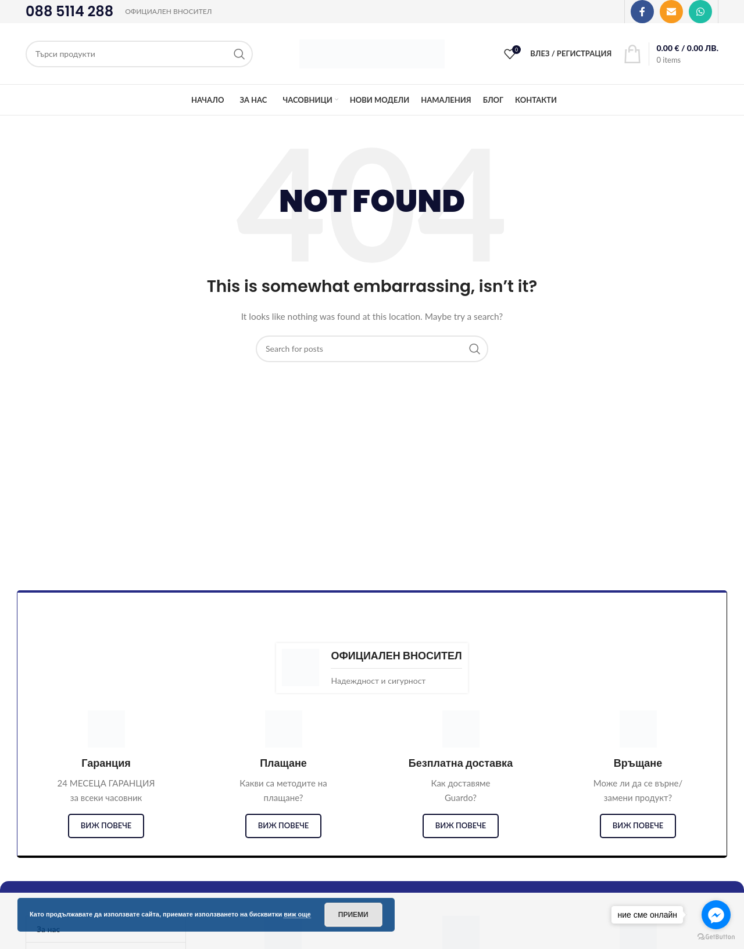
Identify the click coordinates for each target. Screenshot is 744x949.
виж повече (106, 825)
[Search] (139, 54)
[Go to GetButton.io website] (716, 937)
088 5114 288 (69, 11)
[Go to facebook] (716, 914)
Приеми (353, 915)
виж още (297, 914)
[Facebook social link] (642, 11)
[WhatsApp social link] (700, 11)
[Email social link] (671, 11)
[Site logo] (372, 52)
